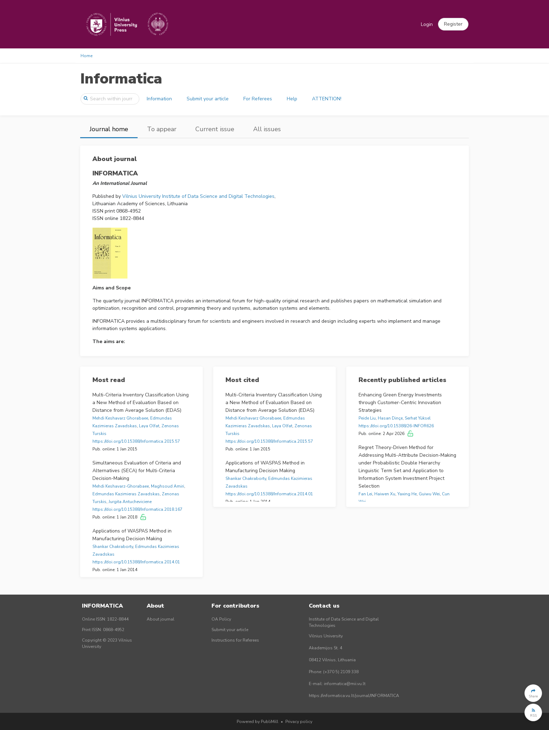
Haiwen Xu (384, 494)
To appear (161, 129)
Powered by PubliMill (257, 721)
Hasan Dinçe (390, 418)
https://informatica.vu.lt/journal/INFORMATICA (354, 695)
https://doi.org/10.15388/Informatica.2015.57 (136, 441)
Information (159, 98)
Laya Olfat (149, 426)
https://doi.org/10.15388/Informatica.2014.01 (136, 562)
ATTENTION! (326, 98)
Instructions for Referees (235, 640)
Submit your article (208, 98)
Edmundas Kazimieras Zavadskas (126, 494)
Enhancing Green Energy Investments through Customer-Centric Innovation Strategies (400, 402)
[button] (453, 24)
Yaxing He (407, 494)
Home (86, 56)
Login (427, 24)
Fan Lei (365, 494)
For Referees (257, 98)
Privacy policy (298, 721)
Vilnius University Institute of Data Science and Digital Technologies (198, 196)
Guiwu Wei (429, 494)
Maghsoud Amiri (167, 486)
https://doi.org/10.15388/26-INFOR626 (396, 426)
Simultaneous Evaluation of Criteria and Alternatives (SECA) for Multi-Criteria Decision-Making (136, 471)
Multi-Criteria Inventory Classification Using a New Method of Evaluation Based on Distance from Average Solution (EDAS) (140, 402)
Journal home (109, 129)
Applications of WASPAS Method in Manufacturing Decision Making (132, 535)
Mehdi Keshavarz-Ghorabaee (120, 486)
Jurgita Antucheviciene (130, 501)
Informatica (121, 79)
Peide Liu (367, 418)
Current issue (214, 129)
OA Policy (221, 619)
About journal (160, 619)
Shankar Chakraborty (112, 546)
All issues (267, 129)
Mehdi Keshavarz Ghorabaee (120, 418)
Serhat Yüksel (418, 418)
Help (292, 98)
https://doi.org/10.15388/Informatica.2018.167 (137, 509)
